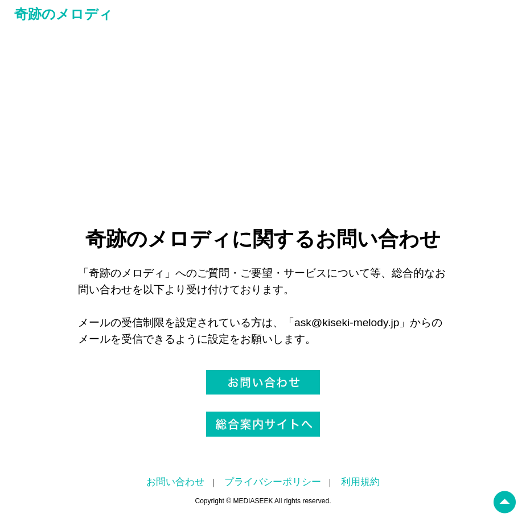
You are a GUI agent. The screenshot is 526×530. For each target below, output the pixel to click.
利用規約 (360, 481)
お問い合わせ (175, 481)
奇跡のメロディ (63, 14)
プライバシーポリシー (272, 481)
